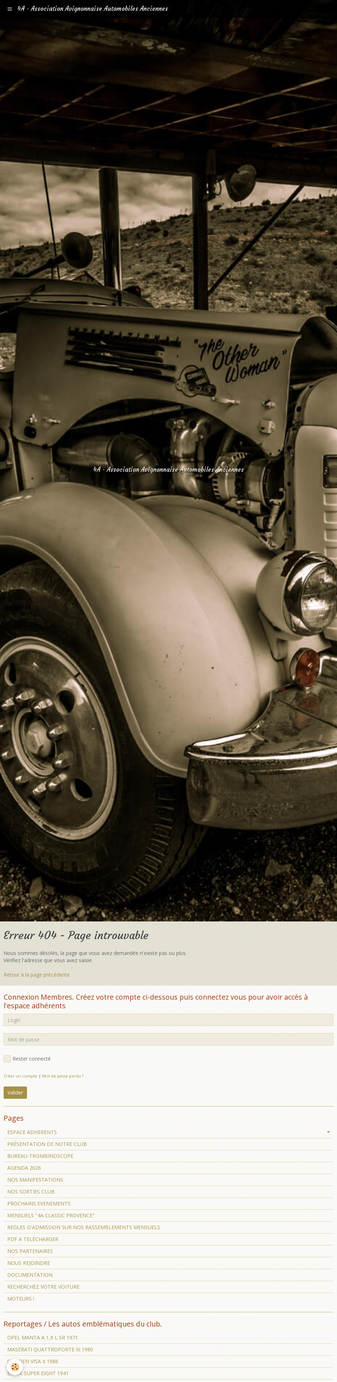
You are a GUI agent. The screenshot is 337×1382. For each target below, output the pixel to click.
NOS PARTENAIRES (30, 1251)
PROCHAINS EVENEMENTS (38, 1203)
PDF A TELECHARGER (32, 1239)
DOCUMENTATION (30, 1274)
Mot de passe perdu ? (62, 1076)
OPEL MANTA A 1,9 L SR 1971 (42, 1337)
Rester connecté (27, 1058)
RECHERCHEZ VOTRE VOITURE (43, 1286)
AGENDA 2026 (24, 1167)
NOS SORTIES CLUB (31, 1191)
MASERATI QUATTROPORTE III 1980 (50, 1349)
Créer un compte (20, 1076)
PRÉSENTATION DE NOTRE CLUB (47, 1144)
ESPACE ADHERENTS (32, 1132)
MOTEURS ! (20, 1298)
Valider (15, 1092)
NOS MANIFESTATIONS (35, 1179)
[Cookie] (15, 1367)
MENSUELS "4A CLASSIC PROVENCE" (51, 1215)
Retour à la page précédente (37, 974)
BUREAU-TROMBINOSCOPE (40, 1155)
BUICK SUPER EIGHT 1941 (38, 1373)
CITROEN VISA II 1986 (32, 1361)
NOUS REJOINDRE (28, 1262)
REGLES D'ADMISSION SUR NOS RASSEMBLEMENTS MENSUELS (83, 1227)
